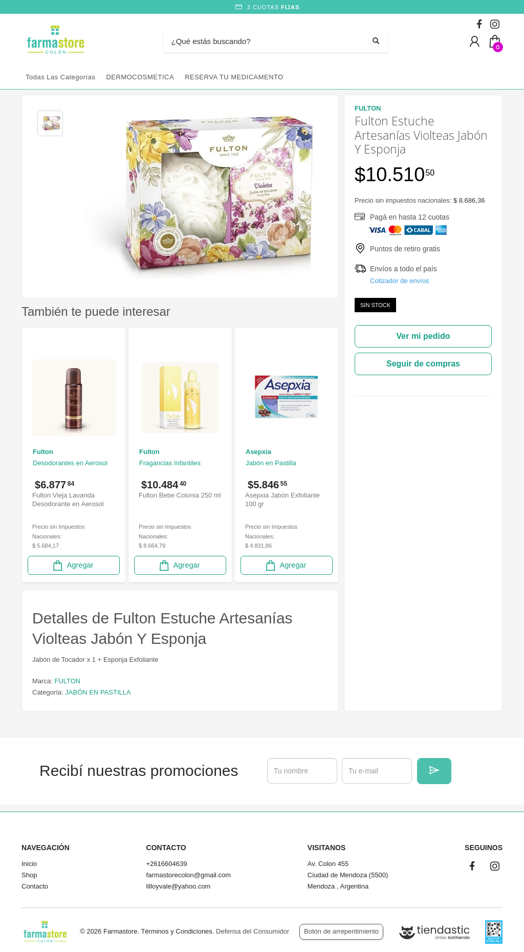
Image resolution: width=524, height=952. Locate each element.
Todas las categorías (60, 77)
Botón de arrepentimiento (341, 931)
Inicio (29, 864)
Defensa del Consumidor (252, 931)
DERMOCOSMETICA (140, 77)
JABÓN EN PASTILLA (97, 692)
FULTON (67, 681)
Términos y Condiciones (176, 931)
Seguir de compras (423, 363)
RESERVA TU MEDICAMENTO (234, 77)
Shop (29, 875)
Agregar (72, 565)
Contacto (34, 886)
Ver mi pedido (423, 336)
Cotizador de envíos (399, 281)
